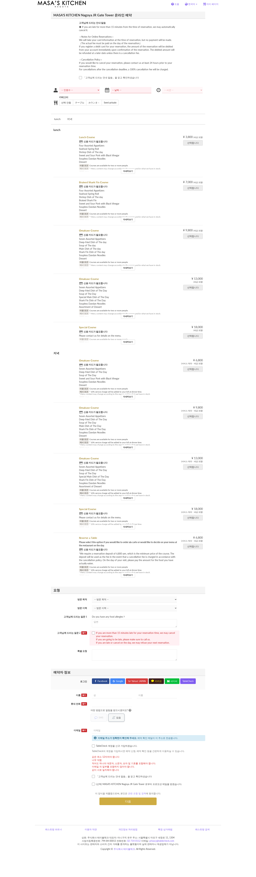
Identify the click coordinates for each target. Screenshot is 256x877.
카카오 (156, 681)
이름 (81, 695)
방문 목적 (82, 599)
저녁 (69, 118)
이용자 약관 (91, 829)
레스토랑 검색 (202, 829)
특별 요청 (82, 651)
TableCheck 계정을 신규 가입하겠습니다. (114, 746)
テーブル (78, 102)
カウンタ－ (93, 102)
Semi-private (109, 102)
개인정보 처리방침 (128, 829)
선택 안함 (65, 102)
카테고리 (63, 97)
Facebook (100, 681)
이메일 (80, 730)
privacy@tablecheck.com (161, 841)
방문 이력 (82, 608)
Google (117, 681)
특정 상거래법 (165, 829)
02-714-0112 (134, 841)
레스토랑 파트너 (53, 829)
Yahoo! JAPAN (137, 681)
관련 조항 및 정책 (137, 793)
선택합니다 (194, 142)
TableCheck (188, 681)
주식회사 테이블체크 (124, 849)
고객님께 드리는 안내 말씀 (92, 22)
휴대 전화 (79, 704)
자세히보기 (128, 171)
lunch (57, 118)
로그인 (83, 681)
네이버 (172, 681)
